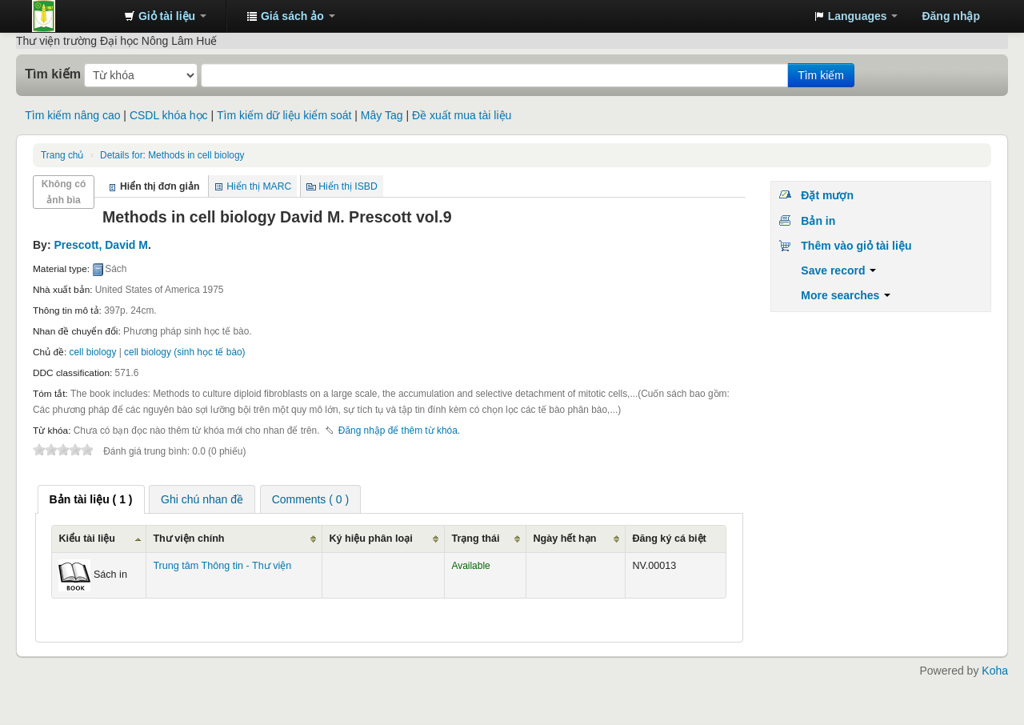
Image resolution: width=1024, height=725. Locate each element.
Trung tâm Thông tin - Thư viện (72, 16)
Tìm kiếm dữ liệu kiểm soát (284, 115)
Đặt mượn (827, 195)
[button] (165, 16)
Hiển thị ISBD (348, 186)
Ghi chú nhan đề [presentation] (202, 499)
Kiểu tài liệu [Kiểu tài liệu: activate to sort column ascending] (86, 538)
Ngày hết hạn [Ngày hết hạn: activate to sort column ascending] (564, 538)
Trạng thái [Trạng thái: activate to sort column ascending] (475, 538)
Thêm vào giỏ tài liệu (856, 245)
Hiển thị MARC (258, 186)
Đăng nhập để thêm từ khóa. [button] (399, 430)
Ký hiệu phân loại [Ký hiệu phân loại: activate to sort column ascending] (370, 538)
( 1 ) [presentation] (91, 499)
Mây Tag (382, 115)
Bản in (818, 220)
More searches (845, 295)
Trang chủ (62, 155)
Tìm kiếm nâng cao (72, 115)
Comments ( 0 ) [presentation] (310, 499)
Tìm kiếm (53, 73)
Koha (995, 670)
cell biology (93, 352)
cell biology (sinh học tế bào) (184, 352)
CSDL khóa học (169, 115)
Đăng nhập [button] (951, 16)
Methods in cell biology (172, 155)
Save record (838, 270)
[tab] (91, 499)
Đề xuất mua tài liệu (461, 115)
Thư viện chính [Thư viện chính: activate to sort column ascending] (188, 538)
